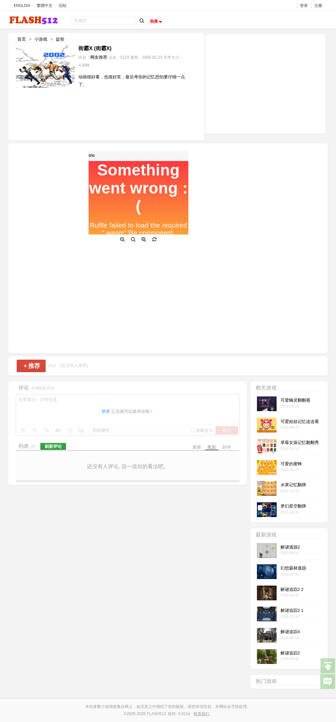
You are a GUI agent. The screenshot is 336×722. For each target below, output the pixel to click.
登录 (304, 5)
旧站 (63, 5)
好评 (226, 447)
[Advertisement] (265, 83)
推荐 (32, 366)
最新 (197, 447)
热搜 (157, 21)
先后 (211, 447)
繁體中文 (44, 5)
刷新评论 (53, 446)
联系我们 (201, 714)
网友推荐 (98, 57)
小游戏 (40, 39)
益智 (60, 39)
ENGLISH (22, 5)
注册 (318, 5)
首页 (21, 39)
